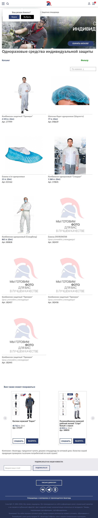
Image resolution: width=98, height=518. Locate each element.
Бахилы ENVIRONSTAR (57, 237)
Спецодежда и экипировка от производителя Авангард (49, 498)
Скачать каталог (80, 43)
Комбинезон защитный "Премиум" (17, 116)
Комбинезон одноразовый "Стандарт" (65, 176)
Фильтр (84, 60)
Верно (14, 17)
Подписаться (41, 468)
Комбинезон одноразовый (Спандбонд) (19, 237)
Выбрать (27, 17)
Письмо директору (49, 482)
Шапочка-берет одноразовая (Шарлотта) (66, 116)
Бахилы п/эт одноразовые (13, 176)
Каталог (6, 60)
